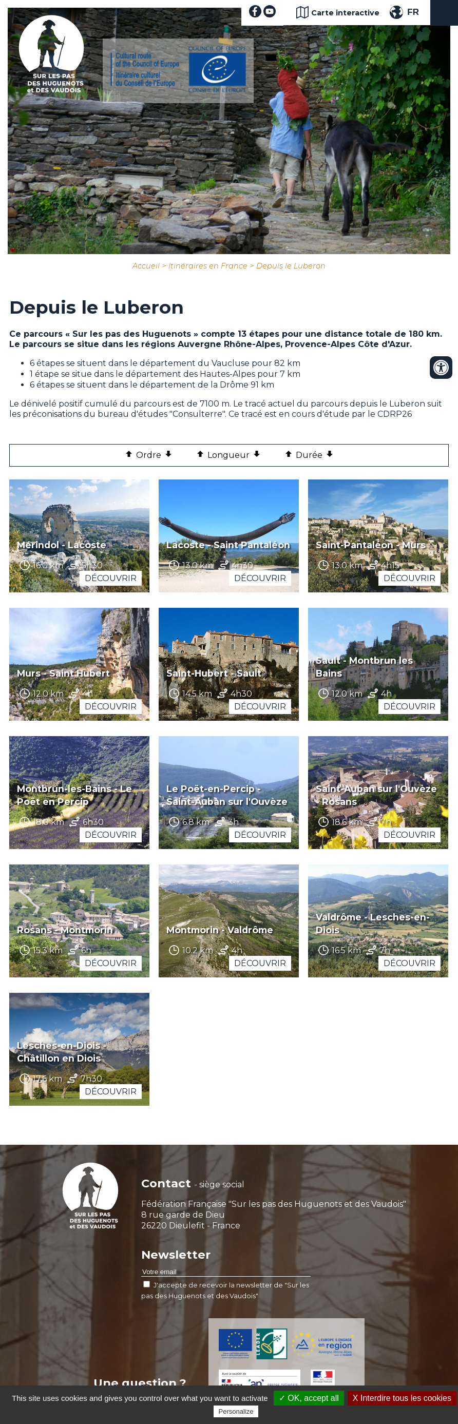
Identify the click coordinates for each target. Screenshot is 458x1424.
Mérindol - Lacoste (61, 545)
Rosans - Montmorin (65, 930)
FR (413, 12)
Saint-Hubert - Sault (213, 673)
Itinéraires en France (207, 266)
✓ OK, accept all (309, 1398)
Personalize (236, 1411)
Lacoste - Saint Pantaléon (228, 545)
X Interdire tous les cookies (402, 1398)
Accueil (146, 266)
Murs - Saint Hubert (63, 673)
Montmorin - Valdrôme (219, 930)
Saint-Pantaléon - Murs (371, 545)
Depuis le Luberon (291, 266)
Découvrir (111, 578)
